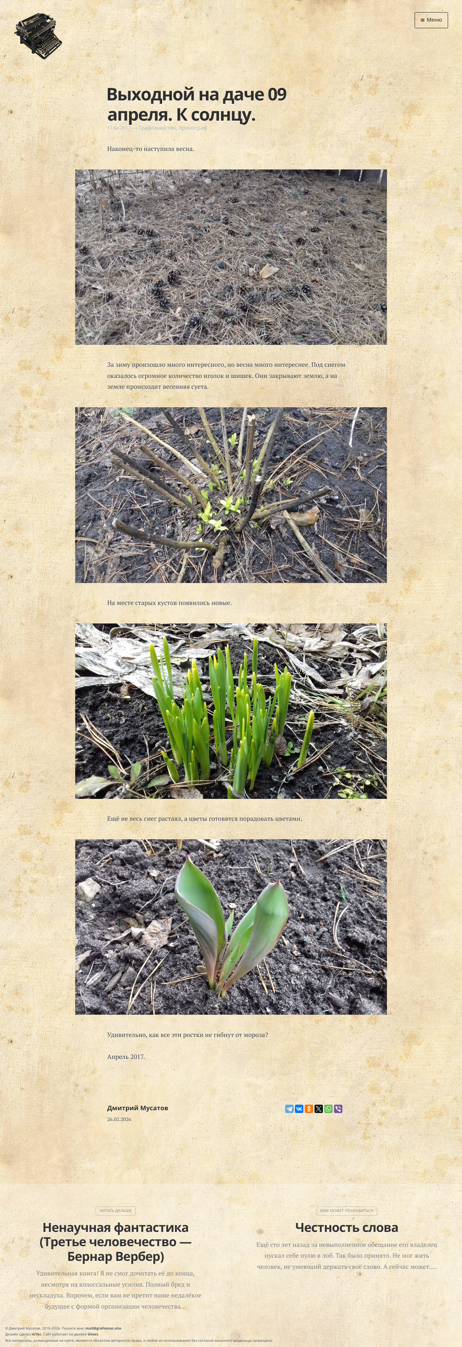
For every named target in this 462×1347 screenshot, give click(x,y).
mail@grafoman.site (103, 1328)
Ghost (93, 1334)
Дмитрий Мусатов (137, 1108)
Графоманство (157, 127)
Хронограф (193, 127)
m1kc (36, 1334)
